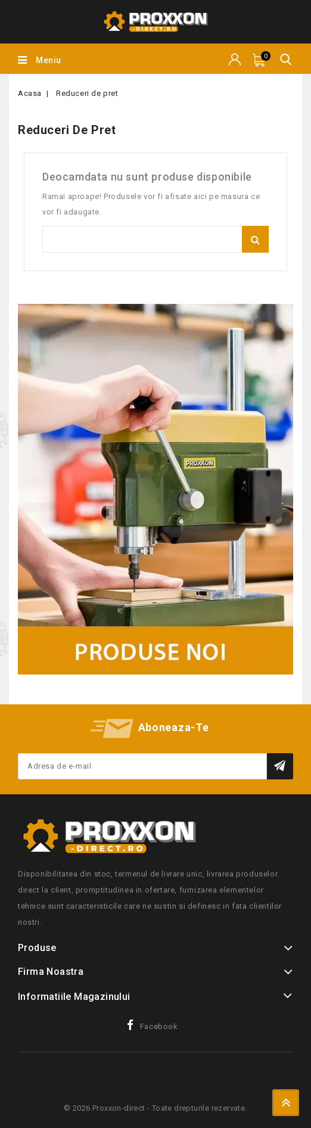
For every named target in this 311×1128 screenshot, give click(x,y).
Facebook (159, 1026)
